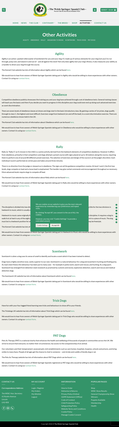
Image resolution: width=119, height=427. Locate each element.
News (24, 23)
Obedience (35, 40)
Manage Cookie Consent (71, 415)
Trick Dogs (81, 40)
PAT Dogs (91, 40)
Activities (86, 23)
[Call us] (12, 408)
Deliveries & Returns (69, 391)
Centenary (48, 23)
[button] (95, 10)
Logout (34, 397)
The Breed (63, 23)
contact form (24, 78)
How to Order (66, 388)
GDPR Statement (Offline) (71, 397)
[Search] (4, 10)
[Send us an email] (8, 408)
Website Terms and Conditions (73, 409)
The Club (34, 23)
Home (15, 23)
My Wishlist (36, 394)
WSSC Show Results (99, 391)
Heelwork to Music (55, 40)
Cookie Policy (66, 412)
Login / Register (37, 388)
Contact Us (100, 23)
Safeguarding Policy (69, 406)
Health (93, 406)
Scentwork (70, 40)
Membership (96, 403)
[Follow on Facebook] (4, 408)
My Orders (35, 391)
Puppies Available (98, 400)
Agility (26, 40)
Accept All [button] (55, 225)
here (68, 70)
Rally (43, 40)
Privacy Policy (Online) (70, 394)
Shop (74, 23)
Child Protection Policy (70, 403)
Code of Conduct (68, 400)
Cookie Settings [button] (42, 225)
